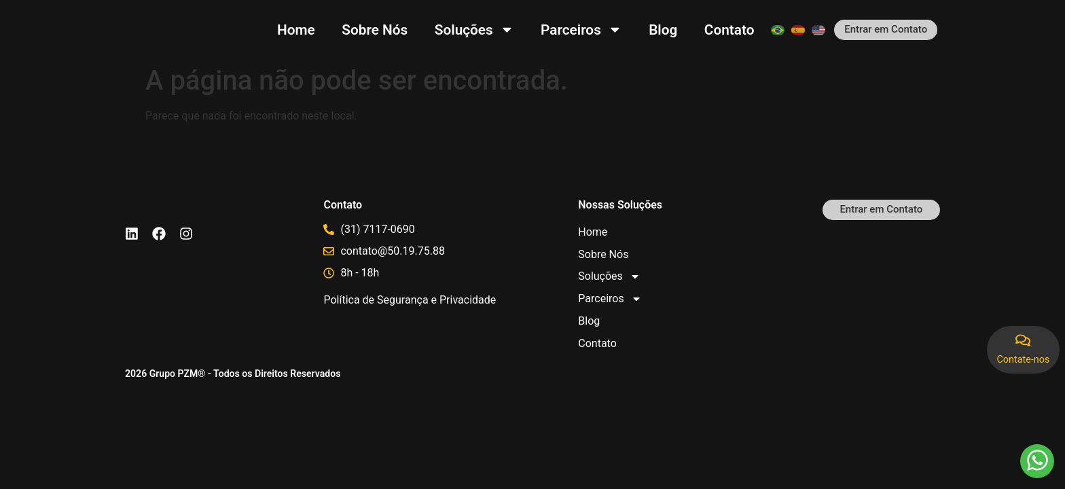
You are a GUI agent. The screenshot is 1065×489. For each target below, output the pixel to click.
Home (296, 30)
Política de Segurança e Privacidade (409, 299)
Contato (729, 30)
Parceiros (581, 29)
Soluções (474, 29)
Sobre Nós (375, 30)
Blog (663, 30)
